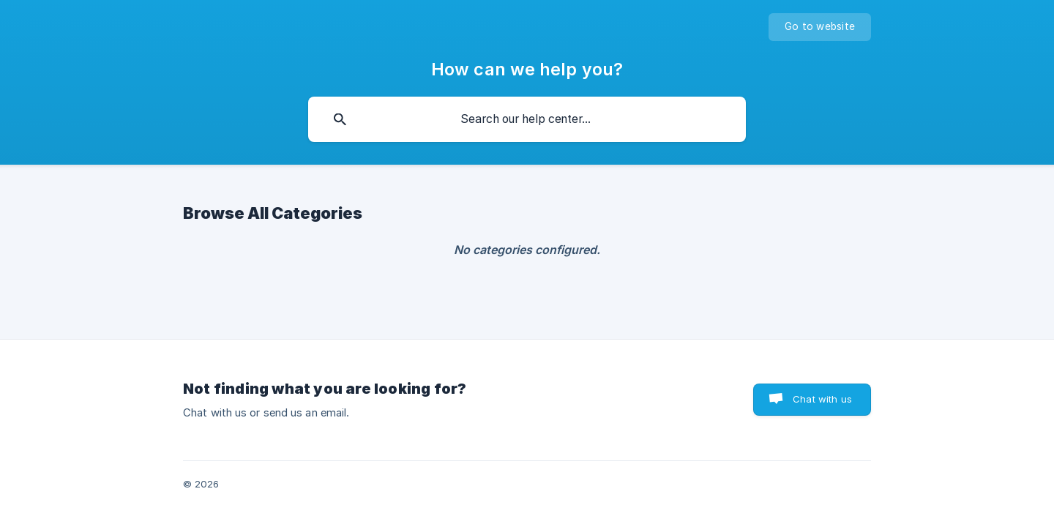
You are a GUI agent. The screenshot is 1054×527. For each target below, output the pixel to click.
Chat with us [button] (822, 399)
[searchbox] (527, 119)
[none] (820, 27)
